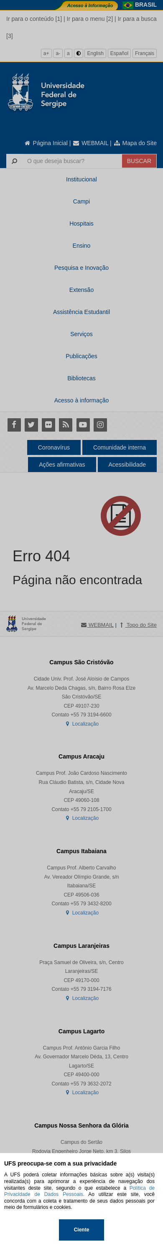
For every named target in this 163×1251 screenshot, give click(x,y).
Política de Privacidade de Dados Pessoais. (79, 1191)
